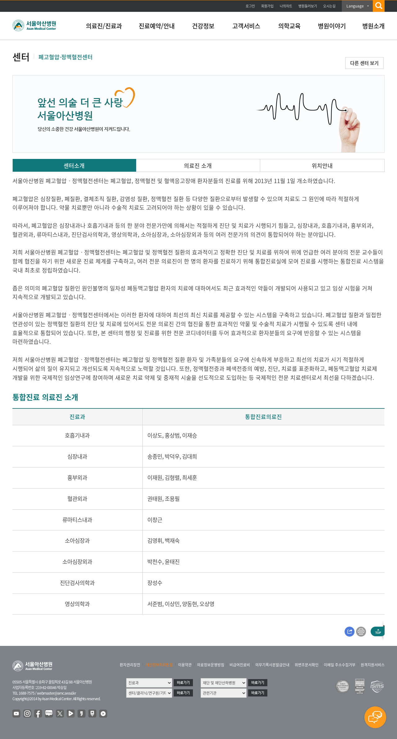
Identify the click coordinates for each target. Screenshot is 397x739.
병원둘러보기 (307, 6)
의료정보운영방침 (210, 665)
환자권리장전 (130, 665)
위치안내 (322, 165)
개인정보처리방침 (159, 665)
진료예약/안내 (157, 25)
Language (355, 6)
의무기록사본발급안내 (272, 665)
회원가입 (267, 6)
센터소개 (74, 165)
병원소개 (373, 25)
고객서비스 (246, 25)
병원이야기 (332, 25)
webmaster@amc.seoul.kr (56, 693)
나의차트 (286, 6)
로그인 (250, 6)
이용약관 (185, 665)
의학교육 (289, 25)
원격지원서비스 (373, 665)
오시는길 (329, 6)
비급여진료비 (240, 665)
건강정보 (203, 25)
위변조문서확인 (307, 665)
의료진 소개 (198, 165)
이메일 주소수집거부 (339, 665)
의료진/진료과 (104, 25)
